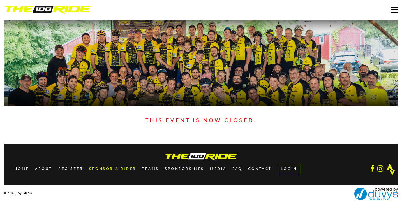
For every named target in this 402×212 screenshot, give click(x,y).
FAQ (237, 169)
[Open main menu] (394, 10)
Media (218, 169)
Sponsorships (184, 169)
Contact (260, 169)
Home (21, 169)
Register (70, 169)
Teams (150, 169)
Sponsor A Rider (112, 169)
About (43, 169)
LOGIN (289, 169)
